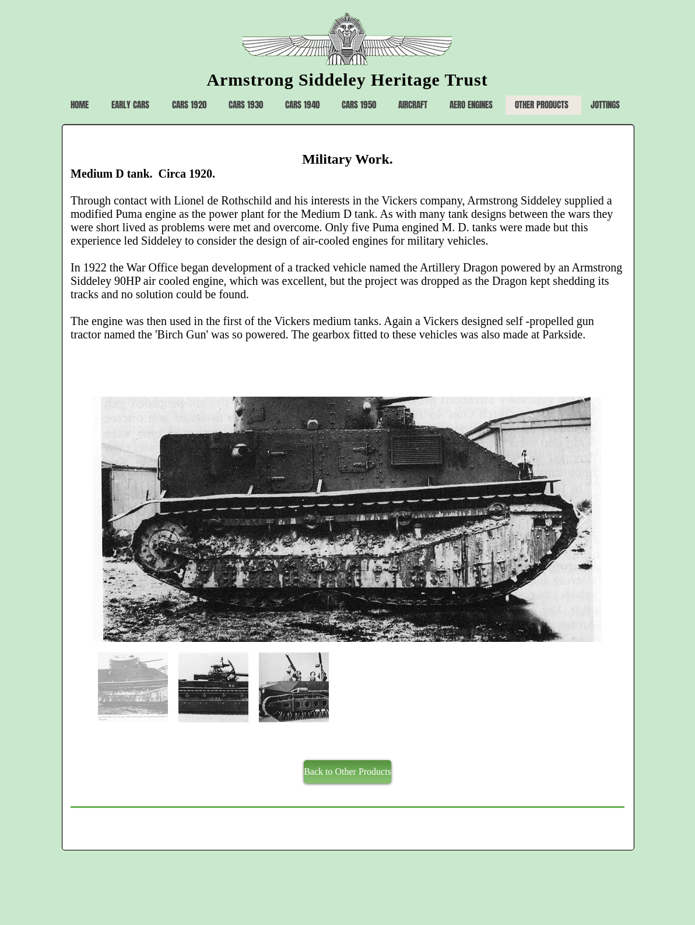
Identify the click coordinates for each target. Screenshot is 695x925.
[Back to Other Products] (347, 771)
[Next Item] (581, 519)
